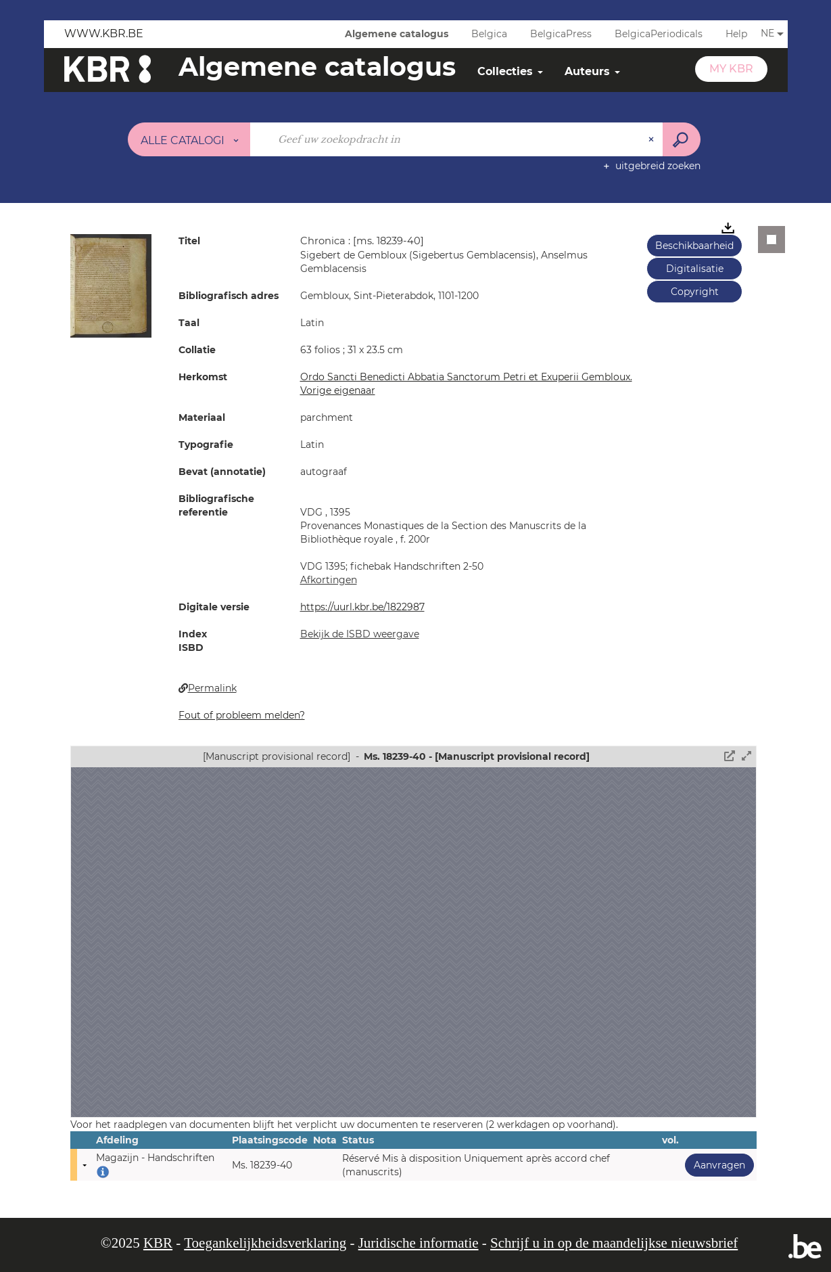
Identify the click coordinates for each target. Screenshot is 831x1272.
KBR (157, 1243)
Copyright (695, 292)
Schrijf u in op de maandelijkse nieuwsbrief (614, 1243)
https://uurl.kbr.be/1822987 (362, 607)
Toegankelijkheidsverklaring (265, 1243)
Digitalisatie (694, 269)
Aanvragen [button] (715, 1164)
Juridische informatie (418, 1243)
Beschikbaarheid (694, 246)
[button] (110, 285)
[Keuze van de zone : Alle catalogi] (189, 139)
